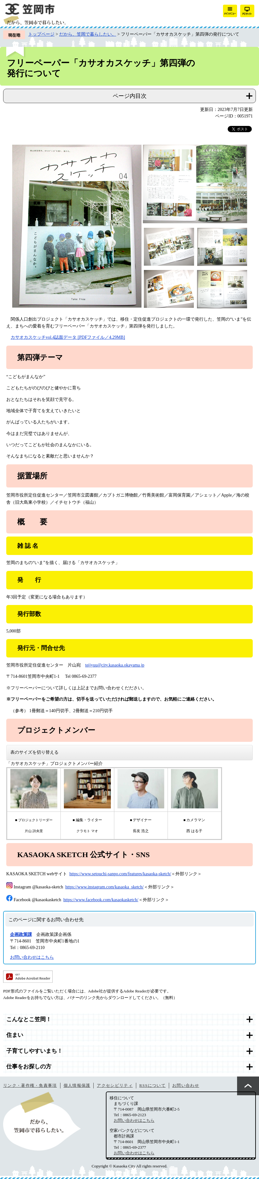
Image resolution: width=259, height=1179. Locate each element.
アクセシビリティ (114, 1085)
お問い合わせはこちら (32, 957)
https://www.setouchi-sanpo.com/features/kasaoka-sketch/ (120, 874)
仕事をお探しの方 (28, 1066)
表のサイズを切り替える (34, 752)
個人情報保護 (77, 1085)
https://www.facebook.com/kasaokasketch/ (100, 899)
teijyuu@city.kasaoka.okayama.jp (114, 665)
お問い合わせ (185, 1085)
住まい (14, 1035)
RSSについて (152, 1085)
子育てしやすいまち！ (34, 1051)
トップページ (41, 34)
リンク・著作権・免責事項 (30, 1085)
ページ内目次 (130, 96)
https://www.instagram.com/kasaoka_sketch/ (104, 887)
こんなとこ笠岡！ (28, 1019)
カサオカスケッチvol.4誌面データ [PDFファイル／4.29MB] (68, 337)
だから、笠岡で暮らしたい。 (87, 34)
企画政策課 (21, 934)
